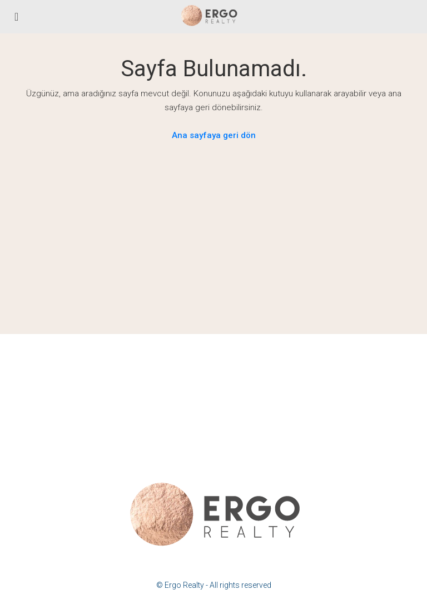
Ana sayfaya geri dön (214, 135)
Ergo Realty (184, 585)
